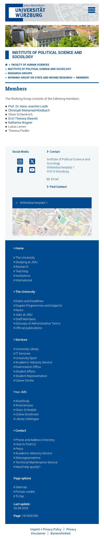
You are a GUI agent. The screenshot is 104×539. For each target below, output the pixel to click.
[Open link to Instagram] (18, 161)
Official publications (28, 328)
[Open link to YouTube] (30, 170)
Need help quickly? (27, 467)
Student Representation (30, 376)
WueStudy (21, 401)
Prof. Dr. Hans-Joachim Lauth (28, 106)
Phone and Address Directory (34, 440)
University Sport (25, 358)
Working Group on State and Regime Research (40, 77)
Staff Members (25, 319)
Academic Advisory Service (33, 363)
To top (19, 496)
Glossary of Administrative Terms (37, 324)
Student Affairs (24, 372)
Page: (17, 516)
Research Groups (20, 73)
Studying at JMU (26, 262)
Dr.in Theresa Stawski (23, 118)
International (23, 280)
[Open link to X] (30, 161)
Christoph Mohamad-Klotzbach (29, 110)
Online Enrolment (26, 415)
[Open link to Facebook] (18, 170)
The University (24, 258)
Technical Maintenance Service (36, 463)
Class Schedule (25, 410)
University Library (26, 349)
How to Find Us (25, 444)
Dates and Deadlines (29, 301)
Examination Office (27, 367)
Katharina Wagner (20, 122)
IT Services (22, 354)
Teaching (21, 271)
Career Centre (24, 381)
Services (20, 340)
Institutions (22, 276)
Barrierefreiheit (60, 533)
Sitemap (20, 487)
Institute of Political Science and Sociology (39, 69)
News (18, 310)
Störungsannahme (27, 458)
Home (19, 248)
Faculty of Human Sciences (30, 64)
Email (55, 179)
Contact (55, 151)
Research (21, 267)
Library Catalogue (26, 419)
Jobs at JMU (23, 315)
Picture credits (24, 492)
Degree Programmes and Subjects (38, 306)
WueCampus (23, 405)
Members (82, 77)
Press (18, 449)
